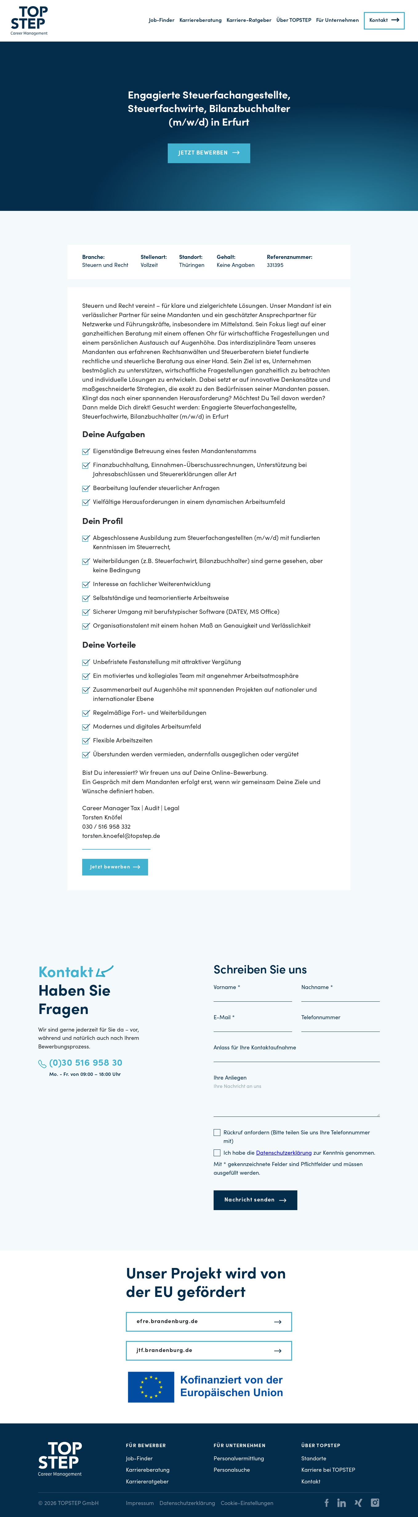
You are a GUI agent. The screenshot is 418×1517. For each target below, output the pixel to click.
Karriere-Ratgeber (249, 20)
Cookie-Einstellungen (247, 1504)
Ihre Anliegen (230, 1078)
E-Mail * (224, 1018)
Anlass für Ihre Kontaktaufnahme (255, 1048)
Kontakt (378, 20)
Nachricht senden (249, 1200)
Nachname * (317, 988)
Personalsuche (232, 1470)
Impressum (140, 1504)
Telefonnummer (320, 1018)
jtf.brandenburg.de (164, 1351)
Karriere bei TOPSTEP (328, 1470)
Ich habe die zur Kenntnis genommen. (299, 1153)
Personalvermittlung (239, 1459)
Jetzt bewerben (203, 153)
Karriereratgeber (147, 1482)
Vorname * (227, 988)
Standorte (313, 1459)
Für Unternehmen (337, 20)
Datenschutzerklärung (187, 1504)
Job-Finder (162, 20)
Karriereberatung (200, 20)
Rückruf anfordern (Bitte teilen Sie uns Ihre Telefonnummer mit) (296, 1137)
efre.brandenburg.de (167, 1322)
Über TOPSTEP (293, 20)
